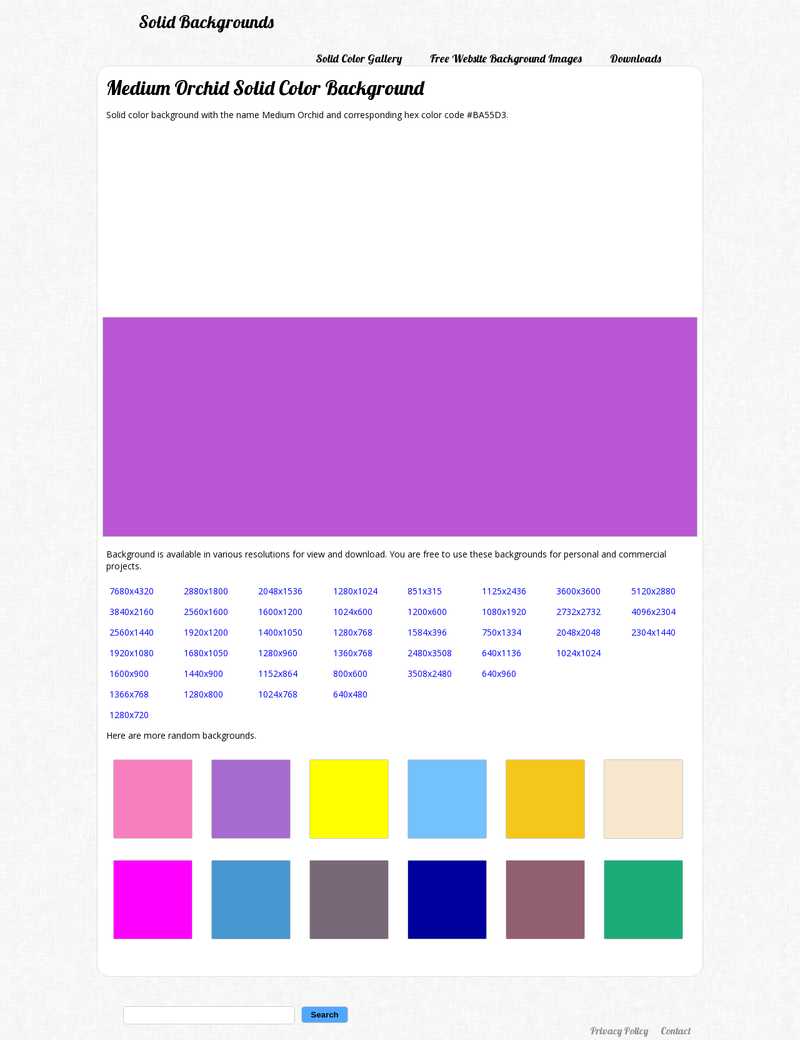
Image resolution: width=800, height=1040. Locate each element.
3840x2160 (131, 612)
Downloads (635, 58)
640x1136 (501, 653)
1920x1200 (206, 632)
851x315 (425, 591)
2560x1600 (206, 612)
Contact (676, 1030)
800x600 (350, 673)
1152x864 (278, 673)
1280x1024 (355, 591)
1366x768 (129, 694)
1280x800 (203, 694)
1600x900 (129, 673)
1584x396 (427, 632)
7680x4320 (131, 591)
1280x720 (129, 715)
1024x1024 (578, 653)
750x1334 (501, 632)
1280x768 (352, 632)
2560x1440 (131, 632)
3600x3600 (578, 591)
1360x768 (352, 653)
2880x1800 (206, 591)
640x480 (350, 694)
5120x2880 (653, 591)
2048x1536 (280, 591)
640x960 (499, 673)
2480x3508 (430, 653)
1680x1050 (206, 653)
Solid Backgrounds (206, 21)
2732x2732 (578, 612)
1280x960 (278, 653)
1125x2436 (504, 591)
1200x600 (427, 612)
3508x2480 (430, 673)
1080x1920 (504, 612)
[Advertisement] (400, 223)
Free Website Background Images (506, 58)
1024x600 (352, 612)
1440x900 (203, 673)
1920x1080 (131, 653)
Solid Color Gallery (359, 58)
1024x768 (278, 694)
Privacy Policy (619, 1030)
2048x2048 (578, 632)
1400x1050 (280, 632)
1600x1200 (280, 612)
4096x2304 (653, 612)
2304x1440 (653, 632)
